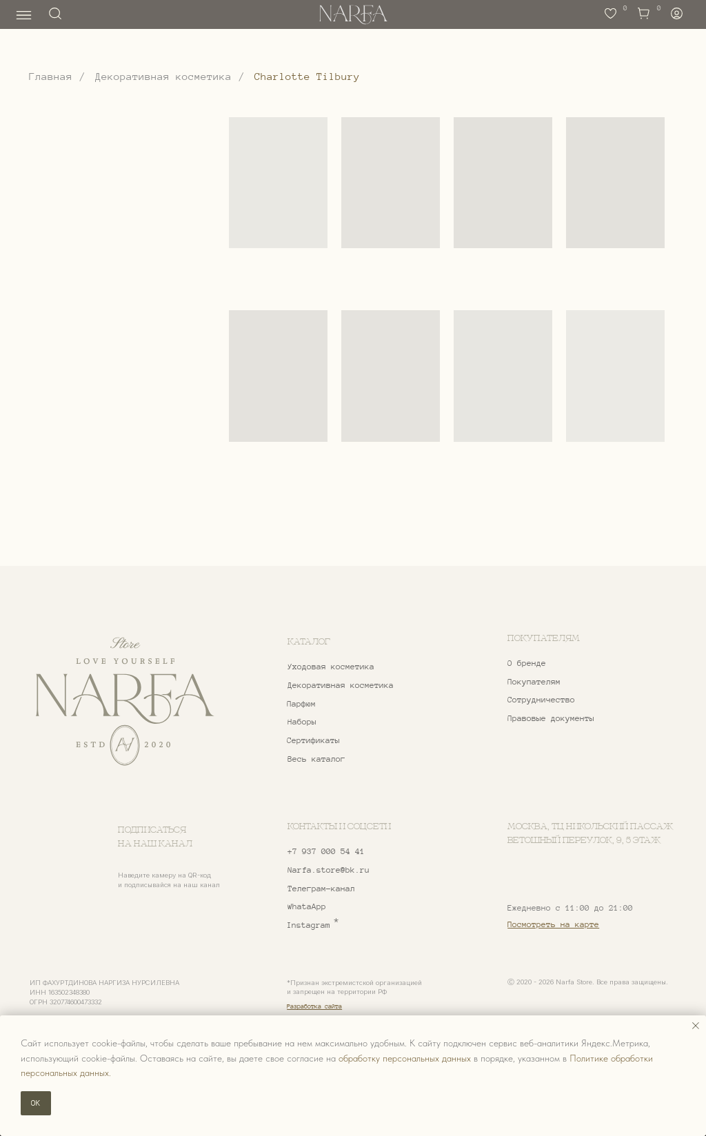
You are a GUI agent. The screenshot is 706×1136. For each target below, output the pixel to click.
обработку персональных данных (405, 1058)
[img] (124, 701)
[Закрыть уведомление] (696, 1026)
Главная (50, 76)
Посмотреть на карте (553, 924)
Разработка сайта (314, 1006)
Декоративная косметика (163, 76)
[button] (576, 700)
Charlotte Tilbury (307, 76)
